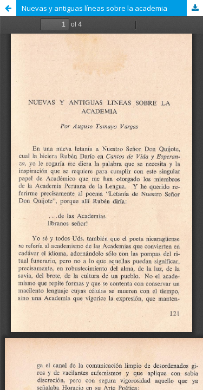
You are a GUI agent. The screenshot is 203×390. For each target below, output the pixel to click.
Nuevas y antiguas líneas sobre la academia (94, 8)
